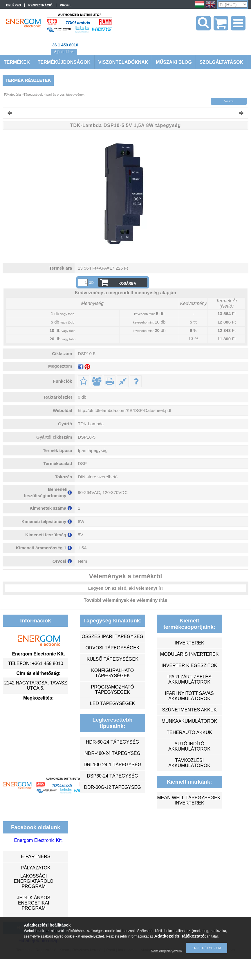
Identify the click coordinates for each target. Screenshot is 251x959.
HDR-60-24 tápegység (112, 742)
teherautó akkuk (189, 732)
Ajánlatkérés (64, 52)
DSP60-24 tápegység (112, 775)
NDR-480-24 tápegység (112, 753)
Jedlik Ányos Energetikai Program (33, 903)
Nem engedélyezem (166, 951)
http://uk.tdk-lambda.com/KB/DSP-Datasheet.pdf (124, 410)
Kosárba (127, 283)
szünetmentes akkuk (189, 709)
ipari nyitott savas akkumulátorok (189, 696)
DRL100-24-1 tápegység (112, 764)
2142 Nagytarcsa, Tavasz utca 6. (35, 685)
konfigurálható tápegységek (112, 673)
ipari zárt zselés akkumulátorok (189, 679)
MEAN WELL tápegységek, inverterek (189, 800)
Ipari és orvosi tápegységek (65, 94)
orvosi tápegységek (113, 647)
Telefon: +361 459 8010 (35, 663)
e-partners (35, 856)
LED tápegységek (112, 703)
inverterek (189, 642)
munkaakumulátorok (189, 721)
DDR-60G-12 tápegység (112, 787)
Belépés (13, 5)
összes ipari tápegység (112, 636)
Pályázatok (35, 867)
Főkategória (12, 94)
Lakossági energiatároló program (33, 881)
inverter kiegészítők (189, 665)
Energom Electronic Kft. (38, 840)
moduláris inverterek (189, 654)
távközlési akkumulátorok (189, 763)
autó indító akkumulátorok (189, 746)
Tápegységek (33, 94)
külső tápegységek (112, 659)
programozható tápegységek (112, 689)
